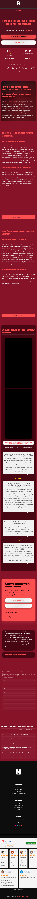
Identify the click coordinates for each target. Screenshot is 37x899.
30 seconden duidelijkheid (18, 36)
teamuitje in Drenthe (10, 101)
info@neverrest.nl (20, 822)
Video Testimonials (18, 805)
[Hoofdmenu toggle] (18, 10)
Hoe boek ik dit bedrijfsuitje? (19, 793)
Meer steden (6, 700)
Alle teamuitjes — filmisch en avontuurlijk (12, 684)
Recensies (18, 803)
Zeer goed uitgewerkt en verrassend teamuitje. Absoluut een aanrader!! (4, 861)
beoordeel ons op (30, 843)
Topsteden (5, 696)
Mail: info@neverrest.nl (12, 617)
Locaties (18, 791)
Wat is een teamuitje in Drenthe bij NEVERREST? (15, 734)
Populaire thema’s (7, 688)
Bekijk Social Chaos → (18, 315)
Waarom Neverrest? (18, 807)
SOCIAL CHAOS (18, 789)
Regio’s (4, 692)
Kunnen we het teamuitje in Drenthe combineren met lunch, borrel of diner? (16, 748)
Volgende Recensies (19, 889)
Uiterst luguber (31, 858)
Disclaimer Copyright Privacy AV (23, 896)
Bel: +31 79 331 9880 (11, 613)
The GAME (18, 787)
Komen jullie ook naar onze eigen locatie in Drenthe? (16, 757)
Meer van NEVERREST (8, 708)
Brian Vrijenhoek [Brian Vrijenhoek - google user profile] (28, 871)
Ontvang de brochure (18, 42)
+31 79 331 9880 (20, 819)
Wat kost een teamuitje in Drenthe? (11, 743)
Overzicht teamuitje (7, 680)
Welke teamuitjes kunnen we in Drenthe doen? (14, 739)
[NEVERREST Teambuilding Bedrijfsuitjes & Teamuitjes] (18, 3)
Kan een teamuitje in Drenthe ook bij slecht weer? (15, 753)
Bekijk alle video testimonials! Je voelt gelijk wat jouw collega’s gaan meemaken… (18, 443)
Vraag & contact (18, 605)
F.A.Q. (18, 809)
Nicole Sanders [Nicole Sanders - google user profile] (8, 871)
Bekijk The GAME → (18, 217)
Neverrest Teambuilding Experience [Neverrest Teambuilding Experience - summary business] (11, 842)
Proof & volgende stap (8, 704)
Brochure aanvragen (18, 600)
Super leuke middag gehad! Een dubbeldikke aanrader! (27, 878)
